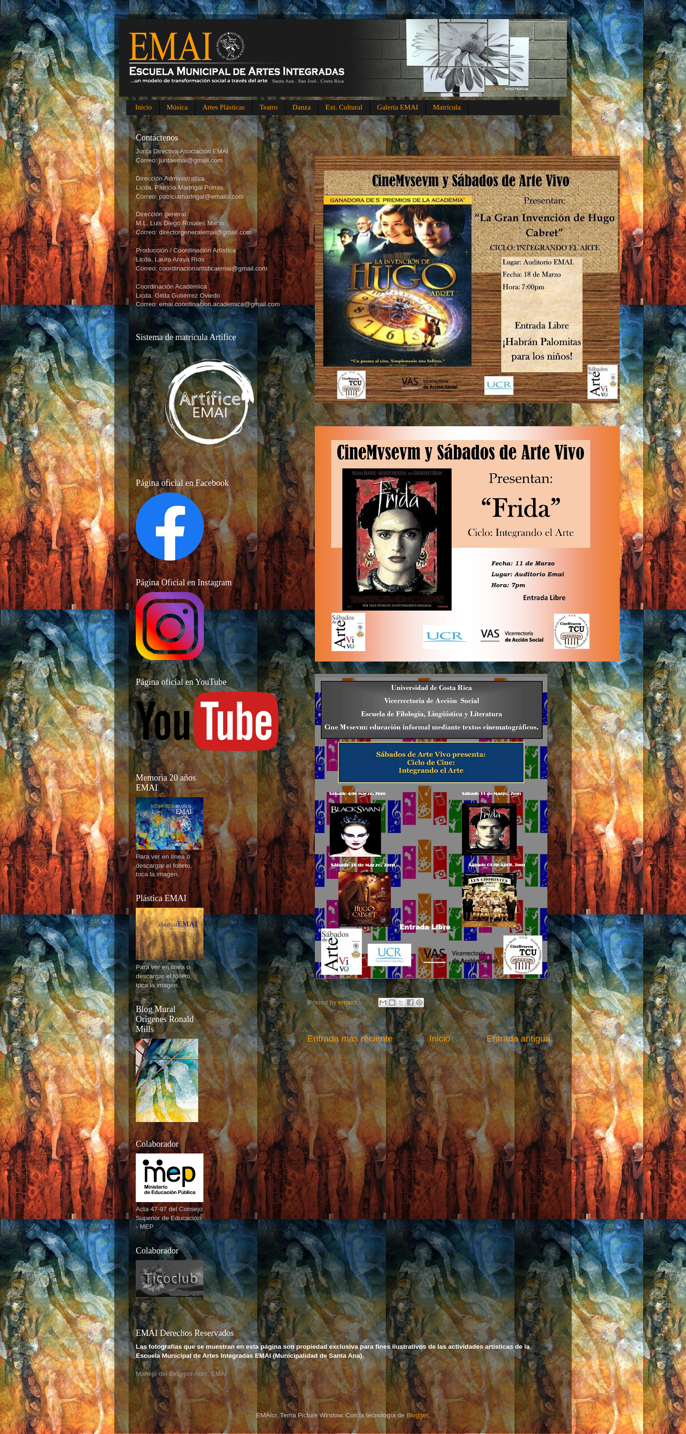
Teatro (269, 107)
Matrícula (447, 107)
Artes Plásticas (223, 107)
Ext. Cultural (344, 107)
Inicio (143, 107)
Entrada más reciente (350, 1038)
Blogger (417, 1415)
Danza (302, 107)
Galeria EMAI (397, 107)
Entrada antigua (518, 1038)
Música (177, 107)
